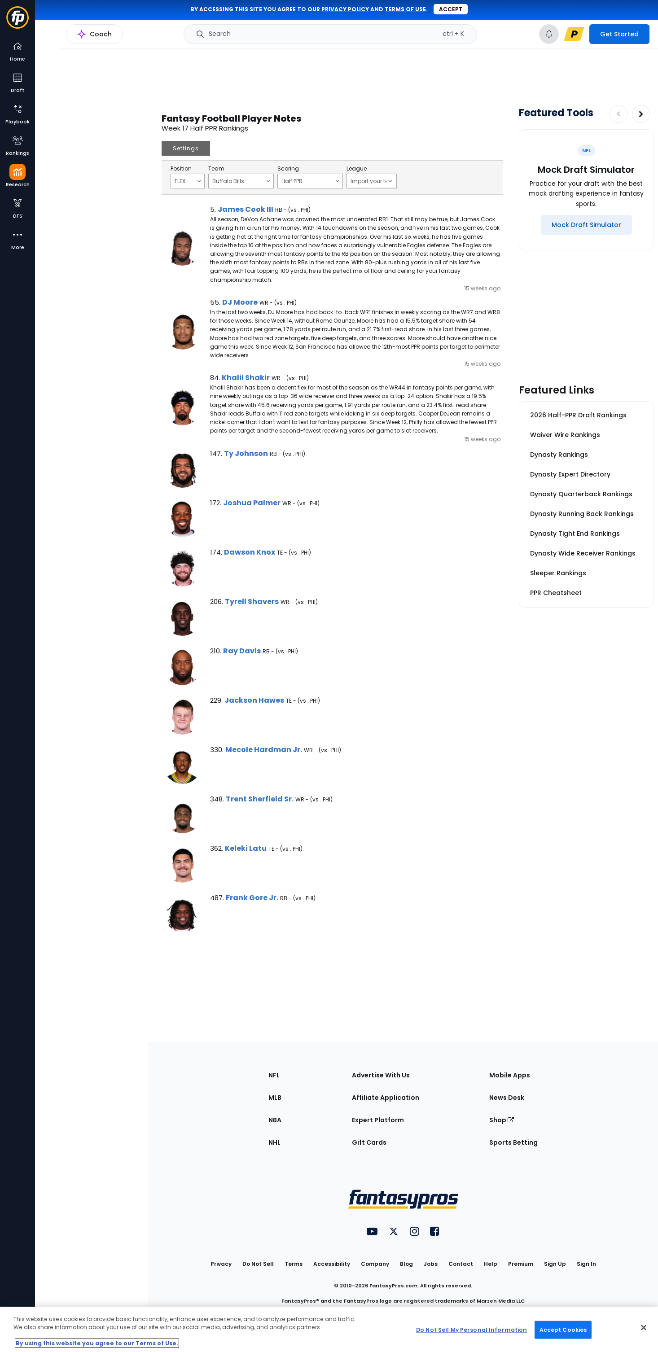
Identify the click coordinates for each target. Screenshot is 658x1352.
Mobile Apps (509, 1075)
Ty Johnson (246, 453)
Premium (520, 1264)
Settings (186, 148)
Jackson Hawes (254, 700)
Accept (450, 9)
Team (216, 168)
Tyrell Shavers (252, 601)
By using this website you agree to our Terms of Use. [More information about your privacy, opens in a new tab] (97, 1343)
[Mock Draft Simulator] (586, 225)
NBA (274, 1120)
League (357, 168)
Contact (460, 1264)
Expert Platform (378, 1120)
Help (490, 1264)
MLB (274, 1097)
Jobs (431, 1264)
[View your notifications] (549, 34)
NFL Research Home (79, 38)
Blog (406, 1264)
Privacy (221, 1264)
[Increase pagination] (641, 114)
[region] (329, 1329)
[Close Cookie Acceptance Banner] (644, 1328)
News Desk (506, 1097)
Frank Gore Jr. (252, 898)
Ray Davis (242, 651)
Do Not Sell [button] (258, 1264)
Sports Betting (513, 1142)
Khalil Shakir (246, 377)
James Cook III (245, 209)
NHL (274, 1142)
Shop (501, 1120)
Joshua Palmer (252, 503)
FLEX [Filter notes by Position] (188, 181)
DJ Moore (240, 302)
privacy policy (345, 9)
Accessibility (331, 1264)
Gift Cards (369, 1142)
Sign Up (555, 1264)
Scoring (288, 168)
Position (181, 168)
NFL (274, 1075)
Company (375, 1264)
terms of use (405, 9)
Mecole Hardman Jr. (263, 749)
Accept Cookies (563, 1329)
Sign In (586, 1264)
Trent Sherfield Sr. (260, 799)
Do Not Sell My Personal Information (471, 1329)
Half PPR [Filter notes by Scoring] (310, 181)
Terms (294, 1264)
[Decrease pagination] (618, 114)
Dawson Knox (249, 552)
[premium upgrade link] (574, 34)
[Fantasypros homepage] (17, 21)
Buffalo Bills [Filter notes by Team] (241, 181)
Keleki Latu (246, 848)
